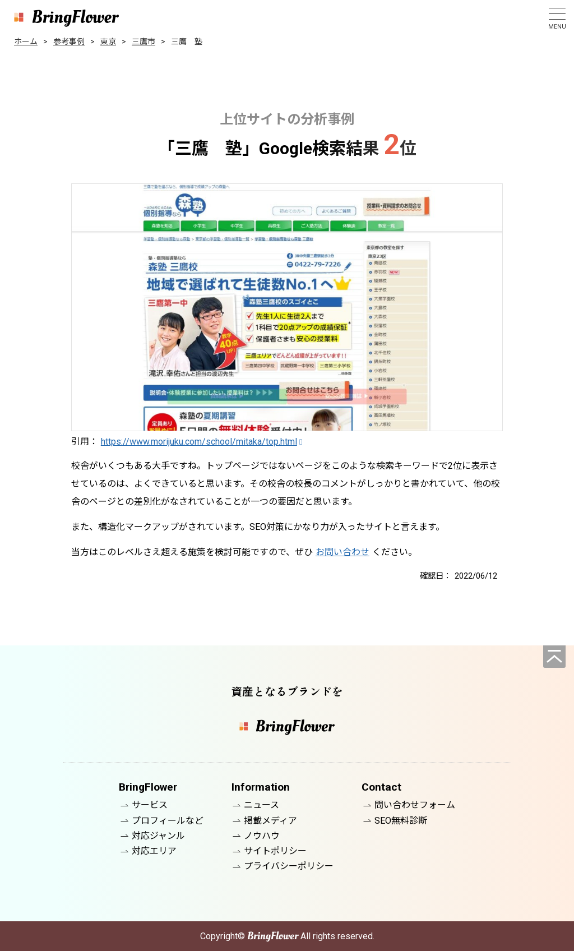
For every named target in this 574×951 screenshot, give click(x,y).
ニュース (261, 805)
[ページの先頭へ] (554, 656)
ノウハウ (262, 835)
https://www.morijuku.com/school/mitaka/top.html (199, 441)
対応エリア (154, 851)
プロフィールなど (167, 820)
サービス (150, 805)
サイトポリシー (275, 851)
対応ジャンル (158, 835)
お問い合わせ (342, 552)
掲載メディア (270, 820)
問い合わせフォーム (414, 805)
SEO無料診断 (400, 820)
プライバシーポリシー (289, 866)
